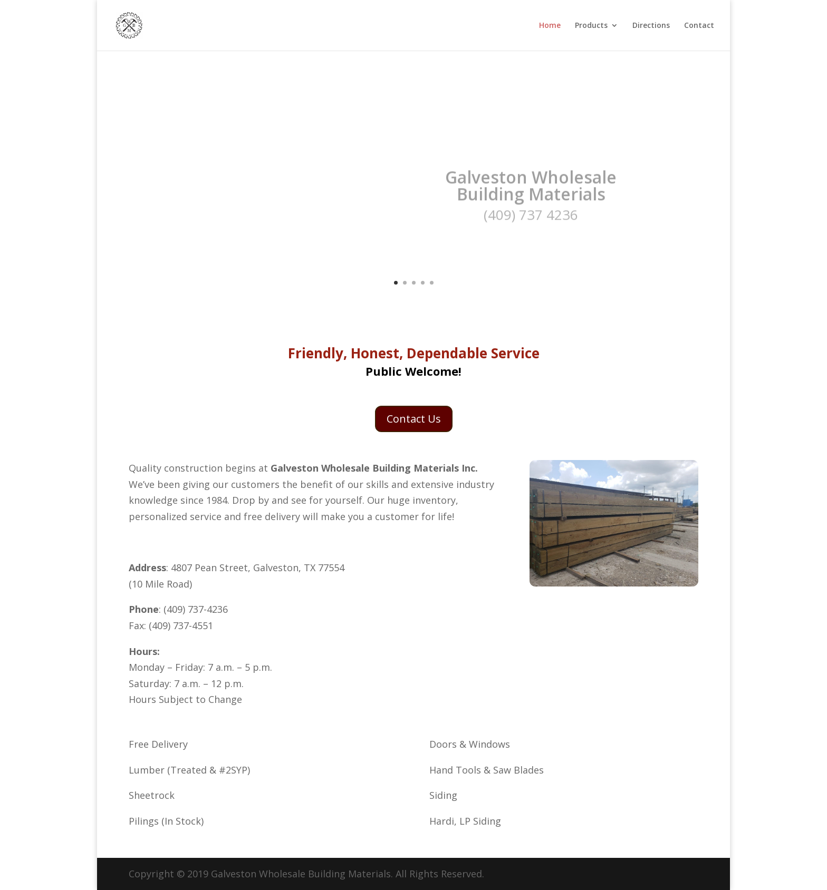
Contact (699, 26)
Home (550, 26)
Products (591, 26)
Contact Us (414, 419)
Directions (651, 26)
